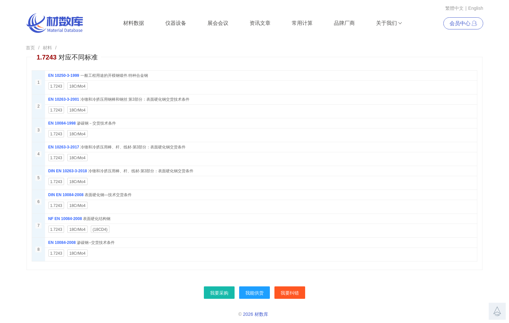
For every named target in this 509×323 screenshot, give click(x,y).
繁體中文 (454, 8)
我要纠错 (290, 293)
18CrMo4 (77, 86)
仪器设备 (175, 23)
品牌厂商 (344, 23)
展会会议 (217, 23)
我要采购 (219, 293)
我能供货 (254, 293)
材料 (47, 47)
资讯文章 (260, 23)
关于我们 (389, 23)
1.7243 (56, 86)
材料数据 (133, 23)
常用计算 (302, 23)
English (475, 8)
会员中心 (463, 23)
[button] (497, 311)
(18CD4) (100, 229)
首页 (30, 47)
